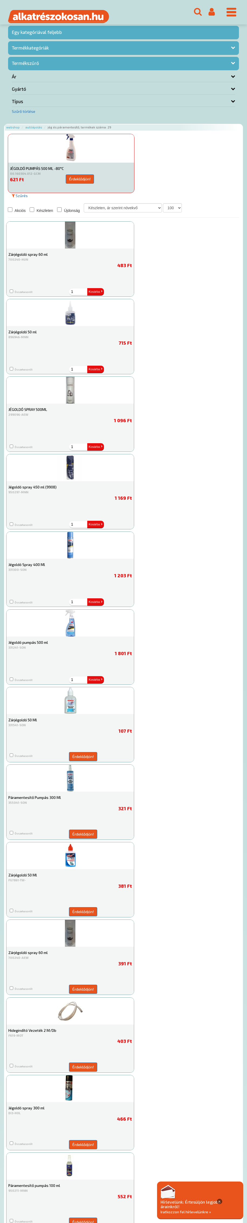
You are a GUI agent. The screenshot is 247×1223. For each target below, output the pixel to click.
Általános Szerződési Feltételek (157, 1190)
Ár (14, 79)
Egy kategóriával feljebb (37, 34)
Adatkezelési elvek (206, 1190)
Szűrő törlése (23, 114)
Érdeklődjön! (56, 181)
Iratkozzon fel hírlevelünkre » (212, 1211)
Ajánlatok (16, 1190)
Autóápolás (33, 130)
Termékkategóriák (30, 50)
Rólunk (35, 1190)
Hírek (50, 1190)
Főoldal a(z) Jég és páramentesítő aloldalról (45, 1173)
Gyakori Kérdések (110, 1190)
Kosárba (63, 294)
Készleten (41, 212)
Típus (17, 104)
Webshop (13, 130)
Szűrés (20, 198)
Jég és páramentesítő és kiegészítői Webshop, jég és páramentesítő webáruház (123, 1138)
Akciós (17, 212)
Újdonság (68, 212)
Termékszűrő (25, 65)
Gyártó (19, 91)
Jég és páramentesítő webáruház (187, 1015)
